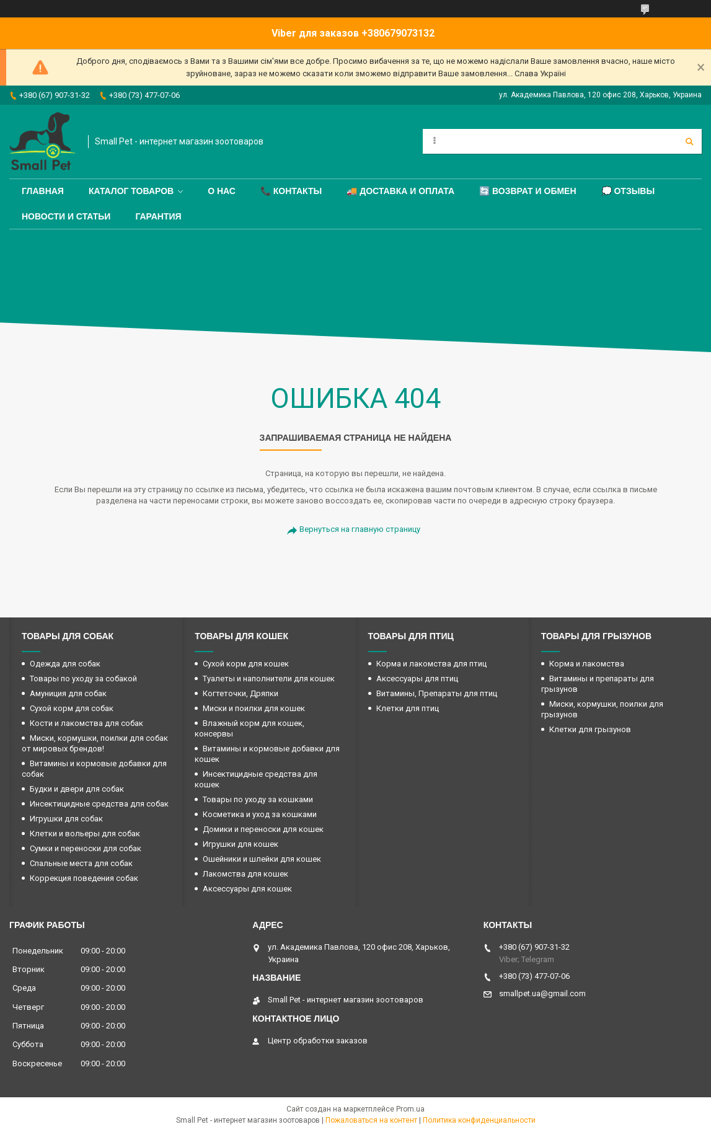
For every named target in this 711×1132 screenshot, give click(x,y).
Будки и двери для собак (77, 789)
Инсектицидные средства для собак (99, 803)
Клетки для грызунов (590, 729)
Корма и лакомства (586, 663)
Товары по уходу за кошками (258, 799)
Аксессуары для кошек (247, 888)
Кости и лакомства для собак (86, 723)
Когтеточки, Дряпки (240, 693)
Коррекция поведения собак (84, 878)
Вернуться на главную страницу (359, 529)
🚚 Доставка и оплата (400, 191)
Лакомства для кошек (245, 873)
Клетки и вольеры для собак (85, 833)
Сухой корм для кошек (246, 663)
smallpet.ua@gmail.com (542, 993)
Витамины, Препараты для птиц (436, 693)
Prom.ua (410, 1109)
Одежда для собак (65, 663)
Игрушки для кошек (240, 844)
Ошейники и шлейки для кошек (262, 859)
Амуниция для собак (68, 693)
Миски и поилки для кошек (254, 708)
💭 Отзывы (628, 191)
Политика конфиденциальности (479, 1120)
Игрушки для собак (66, 818)
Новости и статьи (66, 216)
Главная (43, 191)
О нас (222, 191)
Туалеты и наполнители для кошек (269, 678)
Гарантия (158, 216)
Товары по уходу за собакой (83, 678)
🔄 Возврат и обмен (527, 191)
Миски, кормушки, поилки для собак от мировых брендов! (95, 743)
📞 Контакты (291, 191)
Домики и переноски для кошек (263, 829)
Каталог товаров (131, 191)
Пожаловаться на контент (371, 1120)
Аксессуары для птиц (417, 678)
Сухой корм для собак (71, 708)
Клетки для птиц (407, 708)
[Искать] (689, 141)
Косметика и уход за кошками (260, 814)
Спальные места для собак (81, 863)
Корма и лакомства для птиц (431, 663)
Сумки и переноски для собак (85, 848)
